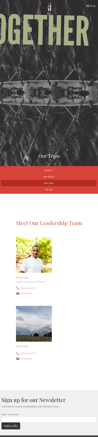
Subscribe (11, 426)
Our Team (48, 183)
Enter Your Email (9, 414)
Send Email (26, 293)
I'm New (49, 189)
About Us (48, 170)
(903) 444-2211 (28, 288)
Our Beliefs (48, 176)
